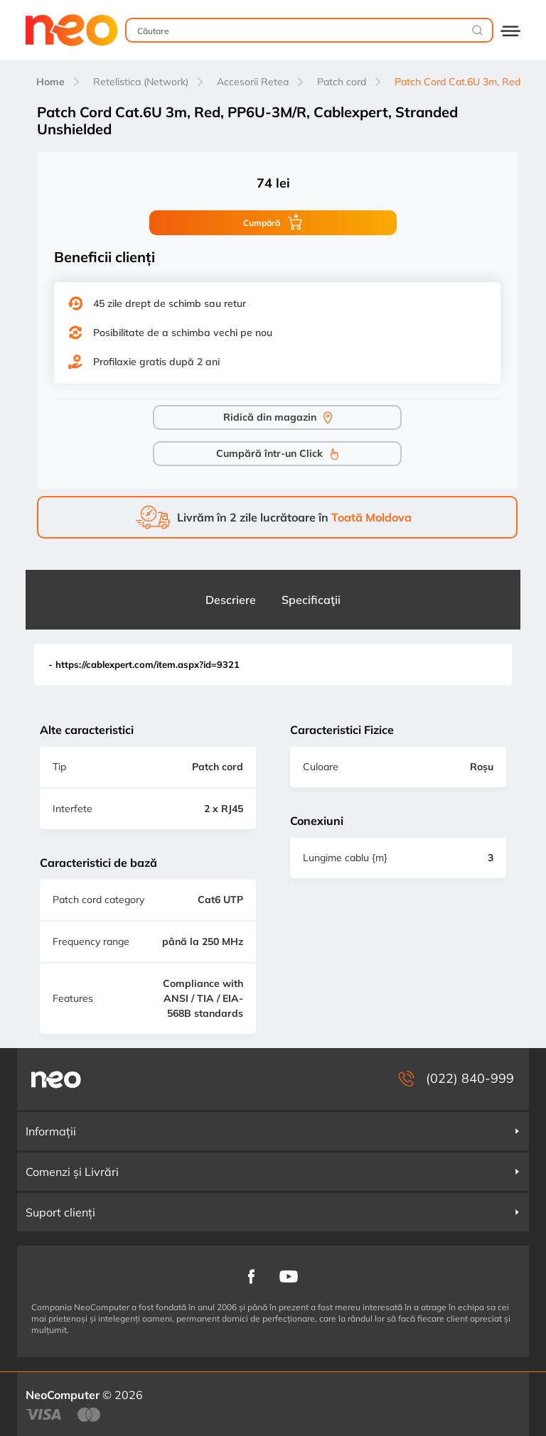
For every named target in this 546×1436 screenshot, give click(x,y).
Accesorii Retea (253, 81)
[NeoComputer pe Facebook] (251, 1276)
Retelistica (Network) (140, 81)
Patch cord (341, 81)
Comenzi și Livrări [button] (273, 1172)
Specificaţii (311, 600)
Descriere (230, 600)
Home (50, 81)
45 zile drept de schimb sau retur (169, 303)
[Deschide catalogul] (510, 30)
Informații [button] (273, 1131)
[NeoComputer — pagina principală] (56, 1079)
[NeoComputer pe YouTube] (288, 1275)
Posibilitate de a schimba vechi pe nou (182, 332)
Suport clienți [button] (273, 1212)
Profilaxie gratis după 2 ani (156, 361)
